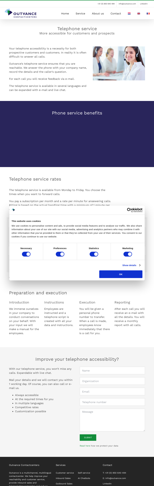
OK (121, 274)
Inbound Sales (63, 479)
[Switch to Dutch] (129, 13)
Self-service (84, 474)
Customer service (65, 474)
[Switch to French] (148, 13)
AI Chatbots (84, 479)
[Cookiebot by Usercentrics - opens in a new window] (129, 210)
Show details (129, 265)
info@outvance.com (115, 479)
